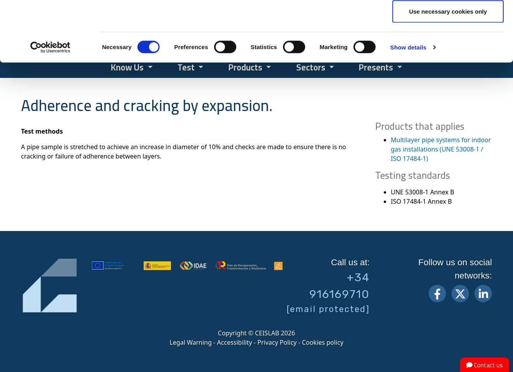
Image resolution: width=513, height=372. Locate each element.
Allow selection (448, 46)
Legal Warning (191, 342)
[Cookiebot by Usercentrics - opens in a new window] (50, 107)
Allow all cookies (448, 20)
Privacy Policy (277, 342)
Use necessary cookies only (448, 71)
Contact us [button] (484, 365)
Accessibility (234, 342)
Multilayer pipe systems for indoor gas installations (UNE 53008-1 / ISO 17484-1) (441, 149)
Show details (408, 107)
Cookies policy (323, 342)
